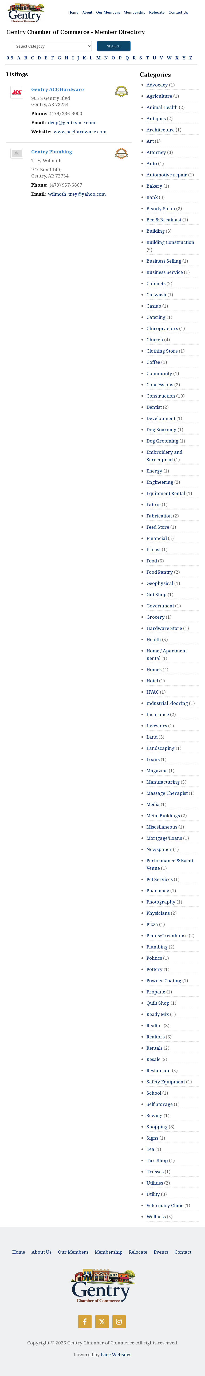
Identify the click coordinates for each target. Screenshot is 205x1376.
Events (161, 1252)
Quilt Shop (158, 1003)
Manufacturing (163, 782)
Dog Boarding (161, 429)
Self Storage (160, 1104)
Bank (152, 197)
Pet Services (160, 879)
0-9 (9, 58)
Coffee (153, 362)
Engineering (160, 482)
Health (154, 639)
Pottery (155, 969)
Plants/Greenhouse (167, 935)
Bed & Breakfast (164, 220)
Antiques (156, 118)
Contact (183, 1252)
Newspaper (159, 849)
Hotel (152, 681)
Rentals (155, 1048)
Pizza (152, 924)
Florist (154, 549)
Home (73, 12)
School (154, 1093)
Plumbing (157, 947)
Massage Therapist (167, 793)
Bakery (154, 186)
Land (152, 737)
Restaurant (159, 1070)
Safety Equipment (166, 1082)
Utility (153, 1194)
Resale (153, 1059)
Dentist (154, 407)
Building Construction (170, 242)
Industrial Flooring (167, 703)
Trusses (155, 1172)
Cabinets (156, 283)
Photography (161, 902)
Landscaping (161, 748)
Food (152, 561)
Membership (134, 12)
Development (161, 418)
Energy (154, 471)
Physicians (158, 913)
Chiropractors (162, 328)
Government (160, 606)
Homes (154, 669)
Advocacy (157, 85)
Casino (154, 306)
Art (150, 141)
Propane (156, 992)
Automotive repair (167, 175)
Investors (157, 726)
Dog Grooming (162, 441)
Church (155, 340)
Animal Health (162, 107)
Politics (154, 958)
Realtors (156, 1037)
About (87, 12)
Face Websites (116, 1354)
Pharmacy (158, 890)
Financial (157, 538)
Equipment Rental (166, 493)
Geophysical (160, 583)
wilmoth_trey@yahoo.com (77, 194)
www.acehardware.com (80, 131)
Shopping (157, 1127)
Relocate (157, 12)
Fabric (154, 504)
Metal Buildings (163, 815)
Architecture (161, 130)
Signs (152, 1138)
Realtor (155, 1025)
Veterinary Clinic (165, 1205)
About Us (41, 1252)
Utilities (155, 1183)
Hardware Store (164, 628)
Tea (150, 1149)
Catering (156, 317)
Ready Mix (158, 1014)
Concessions (160, 384)
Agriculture (160, 96)
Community (159, 373)
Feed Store (158, 527)
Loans (153, 759)
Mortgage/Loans (164, 838)
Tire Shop (157, 1160)
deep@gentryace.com (71, 122)
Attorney (156, 152)
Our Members (108, 12)
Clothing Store (162, 351)
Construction (161, 396)
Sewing (155, 1115)
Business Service (165, 272)
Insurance (158, 714)
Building (156, 231)
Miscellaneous (162, 827)
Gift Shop (157, 594)
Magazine (157, 771)
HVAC (153, 692)
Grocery (156, 617)
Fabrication (159, 516)
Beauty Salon (161, 208)
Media (153, 804)
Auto (152, 163)
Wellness (156, 1217)
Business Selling (164, 261)
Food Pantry (160, 572)
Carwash (156, 295)
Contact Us (178, 12)
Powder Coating (164, 980)
